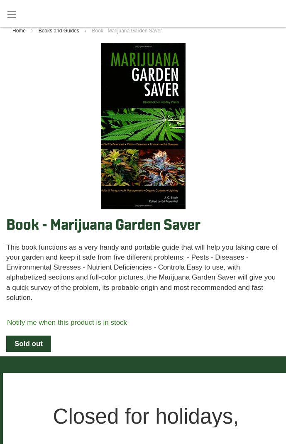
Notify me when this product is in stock (67, 322)
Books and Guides (60, 31)
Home (19, 31)
